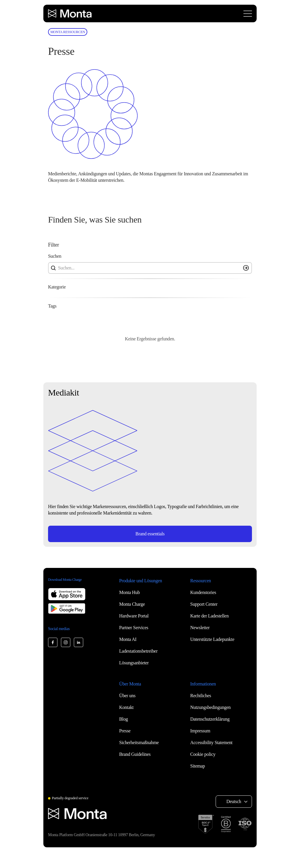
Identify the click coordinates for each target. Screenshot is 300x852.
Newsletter (199, 627)
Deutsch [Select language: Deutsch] (233, 801)
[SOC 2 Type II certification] (206, 824)
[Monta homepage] (70, 13)
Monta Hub (129, 592)
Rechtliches (200, 695)
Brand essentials (149, 533)
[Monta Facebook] (52, 642)
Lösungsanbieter (134, 662)
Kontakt (126, 707)
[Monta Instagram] (65, 642)
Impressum (200, 730)
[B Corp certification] (226, 824)
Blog (123, 719)
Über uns (127, 695)
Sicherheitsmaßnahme (139, 742)
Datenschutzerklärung (209, 719)
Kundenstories (203, 592)
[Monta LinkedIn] (78, 642)
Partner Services (133, 627)
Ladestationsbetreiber (138, 651)
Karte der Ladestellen (209, 615)
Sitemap (197, 765)
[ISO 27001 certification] (245, 824)
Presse (125, 730)
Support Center (203, 604)
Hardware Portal (134, 615)
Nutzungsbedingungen (210, 707)
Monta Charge (132, 604)
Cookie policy (202, 754)
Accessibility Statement (211, 742)
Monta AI (128, 639)
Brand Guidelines (135, 754)
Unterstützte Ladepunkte (212, 639)
